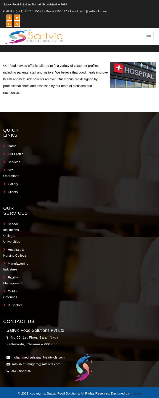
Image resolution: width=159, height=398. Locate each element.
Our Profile (15, 154)
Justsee (135, 393)
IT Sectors (15, 305)
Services (14, 162)
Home (12, 146)
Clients (13, 192)
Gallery (13, 184)
